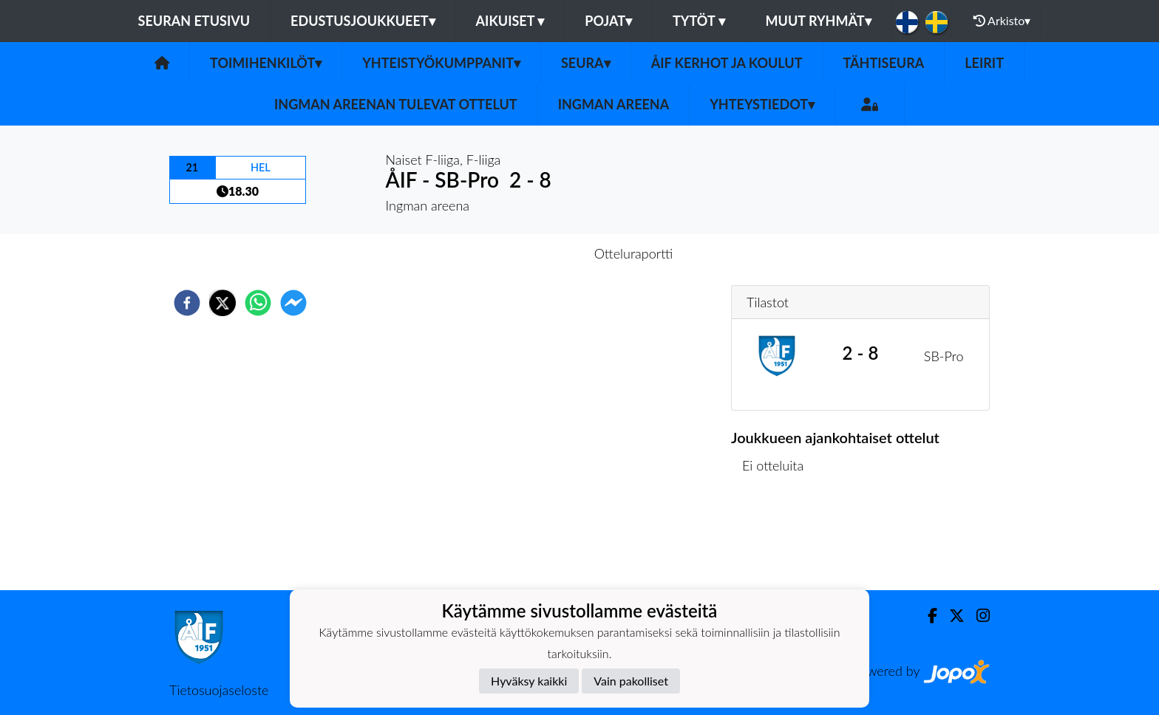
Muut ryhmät (818, 21)
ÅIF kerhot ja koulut (727, 63)
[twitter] (222, 303)
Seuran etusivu (194, 21)
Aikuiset (510, 21)
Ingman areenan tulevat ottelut (395, 104)
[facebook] (187, 303)
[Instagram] (977, 615)
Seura (586, 63)
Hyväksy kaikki (529, 681)
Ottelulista (779, 540)
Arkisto (1002, 21)
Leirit (984, 63)
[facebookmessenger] (293, 303)
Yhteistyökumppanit (441, 63)
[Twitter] (951, 615)
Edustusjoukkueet (362, 21)
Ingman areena (614, 104)
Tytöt (699, 21)
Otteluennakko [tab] (528, 253)
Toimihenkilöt (266, 63)
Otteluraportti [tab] (633, 253)
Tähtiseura (884, 63)
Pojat (608, 21)
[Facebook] (926, 615)
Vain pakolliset (631, 681)
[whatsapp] (258, 303)
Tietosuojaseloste (218, 690)
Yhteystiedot (762, 104)
